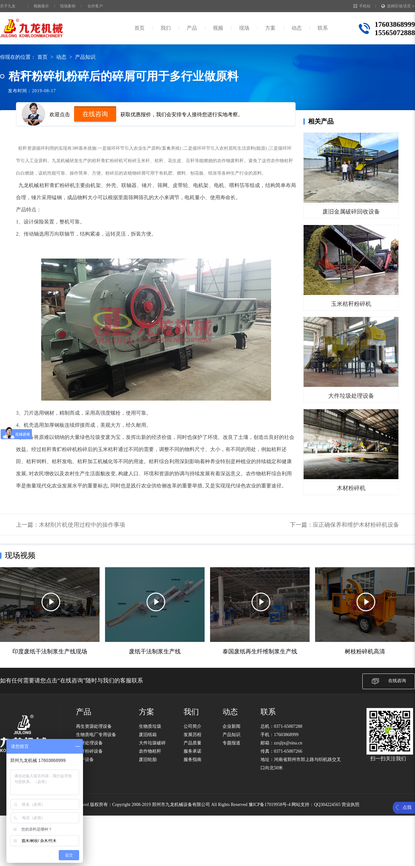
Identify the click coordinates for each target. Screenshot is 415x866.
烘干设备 (85, 759)
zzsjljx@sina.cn (288, 743)
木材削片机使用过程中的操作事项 (82, 525)
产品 (192, 28)
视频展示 (41, 6)
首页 (139, 28)
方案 (270, 28)
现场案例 (67, 6)
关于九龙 (7, 6)
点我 (407, 807)
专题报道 (231, 743)
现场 (244, 28)
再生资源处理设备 (94, 726)
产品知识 (85, 57)
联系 (323, 28)
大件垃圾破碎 (152, 743)
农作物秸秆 (150, 751)
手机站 (362, 6)
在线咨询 (95, 113)
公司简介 (192, 726)
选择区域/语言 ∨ (398, 6)
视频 (218, 28)
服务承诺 (192, 751)
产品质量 (192, 743)
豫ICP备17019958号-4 (269, 804)
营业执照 (350, 804)
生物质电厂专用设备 (96, 734)
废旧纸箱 (148, 734)
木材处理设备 (89, 743)
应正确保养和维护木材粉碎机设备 (356, 525)
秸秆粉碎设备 (89, 751)
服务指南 (192, 759)
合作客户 (95, 6)
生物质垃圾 (150, 726)
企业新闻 (231, 726)
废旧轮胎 (148, 759)
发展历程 (192, 734)
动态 (296, 28)
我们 (166, 28)
